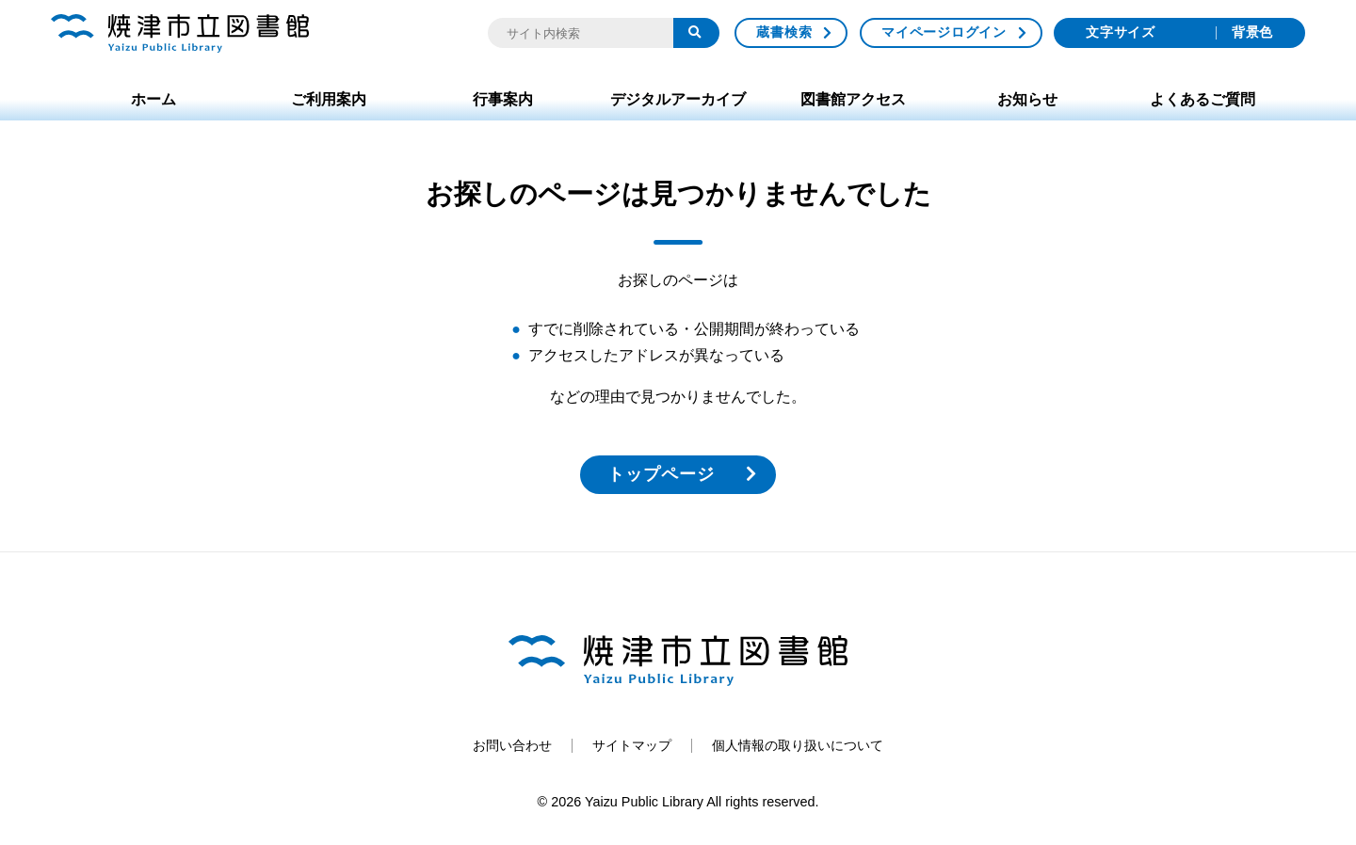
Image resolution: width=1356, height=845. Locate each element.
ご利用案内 (328, 99)
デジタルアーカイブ (678, 99)
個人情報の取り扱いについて (797, 745)
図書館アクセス (853, 99)
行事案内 (503, 99)
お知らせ (1027, 99)
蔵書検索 (784, 32)
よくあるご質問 (1202, 99)
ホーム (153, 99)
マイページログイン (943, 32)
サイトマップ (631, 745)
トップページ (660, 474)
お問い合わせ (512, 745)
